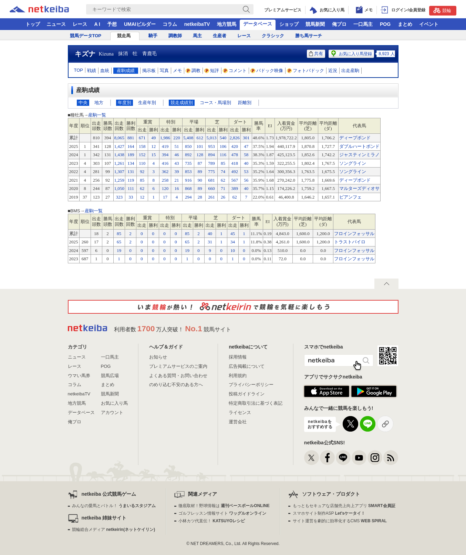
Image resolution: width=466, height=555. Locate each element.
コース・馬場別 (215, 102)
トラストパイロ (349, 241)
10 (232, 250)
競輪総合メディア (113, 529)
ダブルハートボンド (359, 146)
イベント (428, 24)
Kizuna (106, 54)
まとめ (405, 24)
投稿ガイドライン (247, 393)
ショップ (289, 24)
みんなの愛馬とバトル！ (114, 505)
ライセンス (240, 412)
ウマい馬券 (79, 375)
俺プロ (339, 24)
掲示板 (149, 70)
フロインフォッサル (354, 233)
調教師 (175, 35)
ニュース (56, 24)
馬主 (197, 35)
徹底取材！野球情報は (224, 505)
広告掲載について (247, 366)
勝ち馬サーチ (308, 35)
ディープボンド (355, 137)
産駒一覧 (97, 115)
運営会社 (238, 421)
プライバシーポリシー (251, 384)
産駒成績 (126, 70)
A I (97, 24)
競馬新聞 (315, 24)
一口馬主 (363, 24)
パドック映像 (267, 70)
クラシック (273, 35)
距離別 (244, 102)
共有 (316, 53)
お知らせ (158, 357)
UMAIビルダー (140, 24)
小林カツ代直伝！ (211, 520)
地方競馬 (226, 24)
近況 (332, 70)
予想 (112, 24)
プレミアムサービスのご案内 (178, 366)
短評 (212, 70)
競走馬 (124, 35)
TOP (78, 70)
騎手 (152, 35)
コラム (170, 24)
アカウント (112, 412)
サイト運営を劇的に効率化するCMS (340, 520)
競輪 (442, 10)
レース (80, 24)
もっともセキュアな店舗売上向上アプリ (344, 505)
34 (232, 241)
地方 (98, 102)
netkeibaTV (197, 24)
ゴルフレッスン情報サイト (222, 513)
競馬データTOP (86, 35)
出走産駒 (350, 70)
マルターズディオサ (359, 188)
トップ (32, 24)
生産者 (219, 35)
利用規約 (238, 375)
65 (119, 241)
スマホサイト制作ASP (329, 513)
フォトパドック (305, 70)
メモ (177, 70)
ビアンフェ (350, 197)
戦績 (91, 70)
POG (385, 24)
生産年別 (147, 102)
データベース (257, 24)
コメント (235, 70)
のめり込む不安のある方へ (176, 384)
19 (119, 250)
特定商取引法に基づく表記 (255, 403)
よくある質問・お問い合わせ (178, 375)
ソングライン (352, 163)
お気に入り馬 (114, 403)
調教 (193, 70)
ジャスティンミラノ (359, 154)
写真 (164, 70)
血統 (104, 70)
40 (210, 233)
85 (119, 233)
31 (210, 241)
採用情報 (238, 357)
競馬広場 (110, 375)
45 (232, 233)
